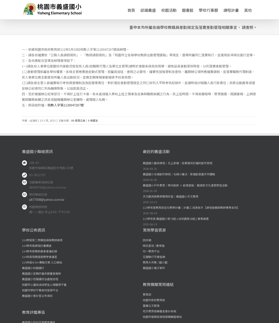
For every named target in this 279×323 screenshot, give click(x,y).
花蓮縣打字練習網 (154, 257)
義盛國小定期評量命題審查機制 (41, 273)
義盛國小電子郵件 (154, 268)
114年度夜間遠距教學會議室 (39, 257)
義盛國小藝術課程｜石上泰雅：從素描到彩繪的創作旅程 (177, 163)
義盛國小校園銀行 (33, 268)
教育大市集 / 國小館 (155, 262)
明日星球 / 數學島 (154, 246)
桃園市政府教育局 (154, 300)
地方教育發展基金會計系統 (159, 311)
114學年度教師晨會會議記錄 (39, 251)
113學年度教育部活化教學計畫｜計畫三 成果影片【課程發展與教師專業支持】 (191, 207)
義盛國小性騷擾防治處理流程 (40, 279)
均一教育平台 (151, 251)
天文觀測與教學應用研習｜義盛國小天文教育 (170, 196)
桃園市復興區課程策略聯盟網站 (162, 317)
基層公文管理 (151, 306)
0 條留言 (93, 120)
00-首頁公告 (78, 120)
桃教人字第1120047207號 (65, 105)
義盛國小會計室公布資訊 (37, 296)
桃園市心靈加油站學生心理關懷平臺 (44, 285)
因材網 (147, 240)
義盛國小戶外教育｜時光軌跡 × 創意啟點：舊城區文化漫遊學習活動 (185, 185)
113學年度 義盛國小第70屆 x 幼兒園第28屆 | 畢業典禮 (176, 219)
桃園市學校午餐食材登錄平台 (40, 290)
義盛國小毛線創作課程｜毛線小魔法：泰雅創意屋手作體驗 (179, 174)
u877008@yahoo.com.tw (46, 199)
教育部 (147, 294)
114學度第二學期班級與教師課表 (42, 240)
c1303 (33, 120)
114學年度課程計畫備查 (37, 246)
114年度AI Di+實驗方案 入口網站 (42, 262)
